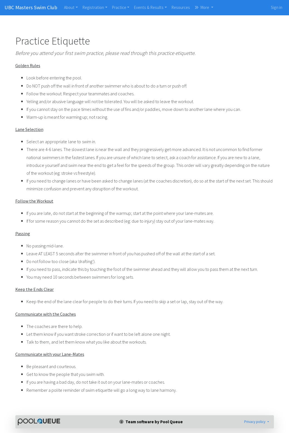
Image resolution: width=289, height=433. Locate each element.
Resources (180, 7)
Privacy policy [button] (255, 421)
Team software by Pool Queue (151, 421)
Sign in (276, 7)
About (69, 7)
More (202, 7)
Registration (93, 7)
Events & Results (149, 7)
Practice (119, 7)
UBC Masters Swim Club (30, 7)
